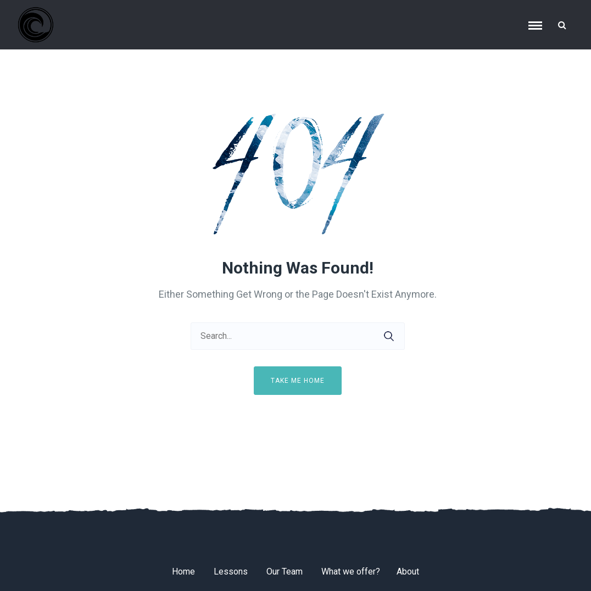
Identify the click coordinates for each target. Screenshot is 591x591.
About (408, 571)
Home (183, 571)
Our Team (284, 571)
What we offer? (350, 571)
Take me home (298, 380)
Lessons (231, 571)
